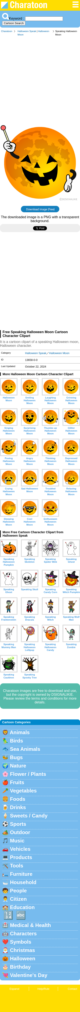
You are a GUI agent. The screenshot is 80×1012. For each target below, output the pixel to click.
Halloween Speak (26, 31)
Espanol (14, 988)
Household (23, 882)
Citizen (18, 899)
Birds (16, 741)
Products (21, 857)
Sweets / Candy (29, 816)
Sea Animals (25, 749)
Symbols (20, 942)
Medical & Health (30, 925)
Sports (18, 824)
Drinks (18, 807)
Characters (23, 933)
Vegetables (23, 791)
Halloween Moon (59, 353)
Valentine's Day (28, 975)
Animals (20, 732)
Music (17, 841)
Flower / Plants (28, 774)
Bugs (16, 757)
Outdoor (20, 832)
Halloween (22, 958)
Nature (18, 766)
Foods (17, 799)
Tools (16, 865)
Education (22, 907)
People (18, 890)
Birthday (20, 967)
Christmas (22, 950)
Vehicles (20, 849)
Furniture (21, 874)
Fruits (17, 782)
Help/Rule (43, 988)
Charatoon (6, 31)
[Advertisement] (40, 81)
